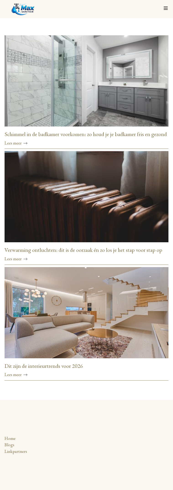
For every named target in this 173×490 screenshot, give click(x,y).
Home (10, 438)
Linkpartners (16, 451)
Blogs (9, 445)
